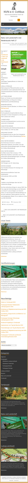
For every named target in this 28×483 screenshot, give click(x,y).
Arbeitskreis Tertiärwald (8, 363)
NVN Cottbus (6, 202)
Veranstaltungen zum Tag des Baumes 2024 (12, 328)
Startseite (11, 480)
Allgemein (3, 356)
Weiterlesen (4, 256)
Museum (3, 373)
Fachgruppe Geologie (7, 368)
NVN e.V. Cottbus (14, 11)
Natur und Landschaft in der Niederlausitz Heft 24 (14, 210)
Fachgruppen (4, 359)
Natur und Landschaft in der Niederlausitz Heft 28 (13, 215)
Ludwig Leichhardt (5, 371)
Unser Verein (5, 221)
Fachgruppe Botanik (7, 365)
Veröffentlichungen (8, 263)
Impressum (16, 480)
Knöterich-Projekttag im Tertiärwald (10, 322)
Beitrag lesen (4, 108)
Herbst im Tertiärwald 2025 (8, 302)
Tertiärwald (3, 378)
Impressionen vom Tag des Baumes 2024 (12, 325)
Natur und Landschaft (8, 204)
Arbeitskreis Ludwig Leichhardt (10, 361)
